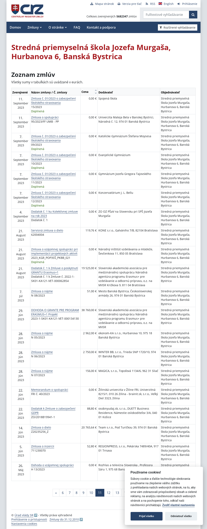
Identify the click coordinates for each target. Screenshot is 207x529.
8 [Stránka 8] (76, 492)
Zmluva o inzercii (42, 446)
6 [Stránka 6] (63, 492)
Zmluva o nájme (42, 291)
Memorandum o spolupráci (49, 390)
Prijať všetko (146, 516)
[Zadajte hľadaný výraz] (166, 14)
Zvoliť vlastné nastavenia (178, 505)
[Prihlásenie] (187, 4)
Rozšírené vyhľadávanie (177, 27)
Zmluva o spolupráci (45, 117)
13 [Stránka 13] (117, 492)
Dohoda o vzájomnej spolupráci (52, 465)
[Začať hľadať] (193, 14)
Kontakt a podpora (101, 27)
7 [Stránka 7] (70, 492)
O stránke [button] (56, 27)
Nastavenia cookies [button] (24, 524)
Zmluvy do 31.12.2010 (64, 519)
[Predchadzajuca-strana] (56, 493)
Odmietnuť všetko (181, 516)
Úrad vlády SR (24, 515)
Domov (15, 27)
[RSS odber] (150, 4)
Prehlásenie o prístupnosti (29, 519)
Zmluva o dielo (41, 427)
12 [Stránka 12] (108, 492)
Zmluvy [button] (33, 27)
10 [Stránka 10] (91, 492)
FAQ (77, 27)
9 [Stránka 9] (83, 492)
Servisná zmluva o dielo (47, 230)
